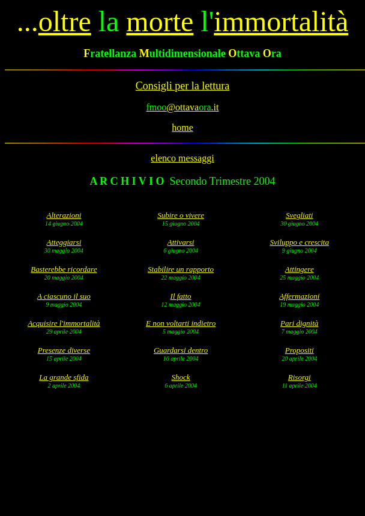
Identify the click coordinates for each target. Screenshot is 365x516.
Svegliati (299, 215)
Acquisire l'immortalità (64, 323)
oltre (64, 21)
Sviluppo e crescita (299, 242)
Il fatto (181, 296)
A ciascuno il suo (64, 296)
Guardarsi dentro (181, 350)
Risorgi (299, 377)
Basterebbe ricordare (64, 269)
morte (159, 21)
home (182, 127)
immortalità (281, 21)
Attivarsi (181, 242)
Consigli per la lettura (182, 86)
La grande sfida (63, 377)
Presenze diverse (64, 350)
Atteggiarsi (63, 242)
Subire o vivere (180, 215)
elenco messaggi (182, 158)
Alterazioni (63, 215)
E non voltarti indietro (181, 323)
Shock (181, 377)
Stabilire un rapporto (181, 269)
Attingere (299, 269)
